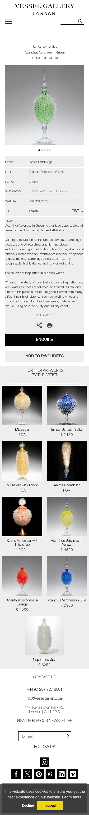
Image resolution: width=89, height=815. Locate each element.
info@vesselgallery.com (44, 699)
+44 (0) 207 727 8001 (44, 690)
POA (22, 435)
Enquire (44, 339)
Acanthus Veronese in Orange (22, 602)
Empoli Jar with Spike (66, 430)
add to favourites (45, 356)
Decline (28, 805)
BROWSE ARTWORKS (45, 58)
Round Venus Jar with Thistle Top (22, 543)
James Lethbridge (45, 47)
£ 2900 (67, 606)
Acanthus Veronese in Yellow (66, 543)
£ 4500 (67, 550)
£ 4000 (22, 610)
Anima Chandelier (67, 485)
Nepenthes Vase (44, 660)
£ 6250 (44, 665)
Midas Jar (22, 430)
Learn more (72, 797)
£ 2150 (67, 435)
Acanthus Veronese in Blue (66, 600)
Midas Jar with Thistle (22, 485)
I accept (50, 805)
